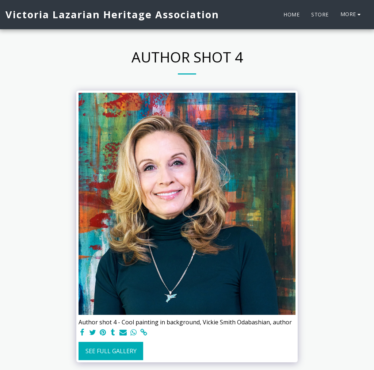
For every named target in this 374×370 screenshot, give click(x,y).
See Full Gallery (111, 351)
